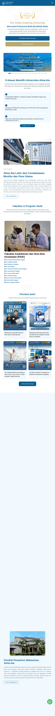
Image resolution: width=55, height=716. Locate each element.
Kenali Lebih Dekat (27, 44)
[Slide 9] (35, 73)
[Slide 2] (13, 73)
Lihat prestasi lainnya (27, 383)
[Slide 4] (19, 73)
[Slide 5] (22, 73)
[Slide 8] (32, 73)
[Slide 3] (16, 73)
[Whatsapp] (49, 701)
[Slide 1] (9, 73)
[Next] (30, 287)
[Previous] (25, 287)
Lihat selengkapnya (11, 196)
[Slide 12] (45, 73)
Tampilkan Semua (27, 126)
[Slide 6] (26, 73)
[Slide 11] (42, 73)
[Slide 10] (39, 73)
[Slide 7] (29, 73)
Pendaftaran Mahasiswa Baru (27, 38)
